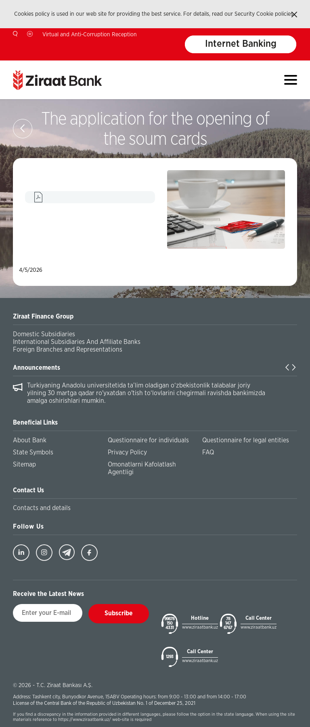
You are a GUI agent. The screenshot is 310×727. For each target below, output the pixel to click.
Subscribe (119, 613)
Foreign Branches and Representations (67, 349)
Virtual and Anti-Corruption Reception (89, 34)
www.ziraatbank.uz (200, 627)
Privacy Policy (127, 452)
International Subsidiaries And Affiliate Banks (76, 342)
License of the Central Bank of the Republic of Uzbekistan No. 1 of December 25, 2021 (104, 703)
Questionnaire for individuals (148, 440)
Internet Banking (240, 44)
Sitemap (24, 464)
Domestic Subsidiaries (44, 334)
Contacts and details (42, 508)
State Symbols (33, 452)
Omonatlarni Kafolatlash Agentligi (142, 468)
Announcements (36, 368)
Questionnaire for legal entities (245, 440)
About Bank (29, 440)
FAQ (208, 452)
